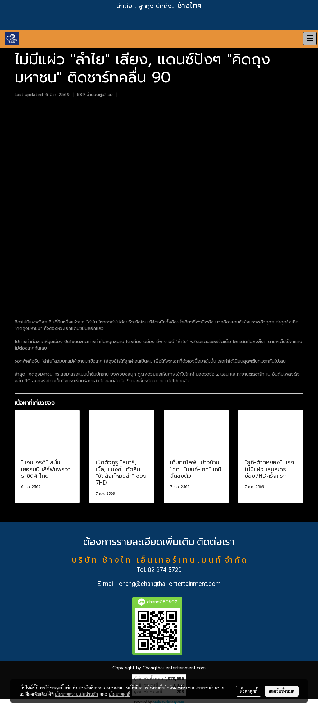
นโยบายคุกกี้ (119, 694)
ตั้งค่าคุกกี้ (248, 691)
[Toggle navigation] (310, 38)
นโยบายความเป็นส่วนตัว (76, 694)
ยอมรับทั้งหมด (282, 691)
